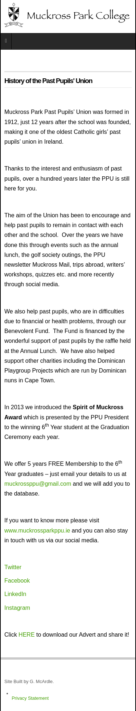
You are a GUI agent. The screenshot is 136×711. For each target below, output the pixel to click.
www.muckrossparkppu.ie (37, 530)
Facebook (17, 581)
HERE (26, 635)
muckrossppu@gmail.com (37, 484)
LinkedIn (15, 594)
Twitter (12, 567)
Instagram (17, 608)
